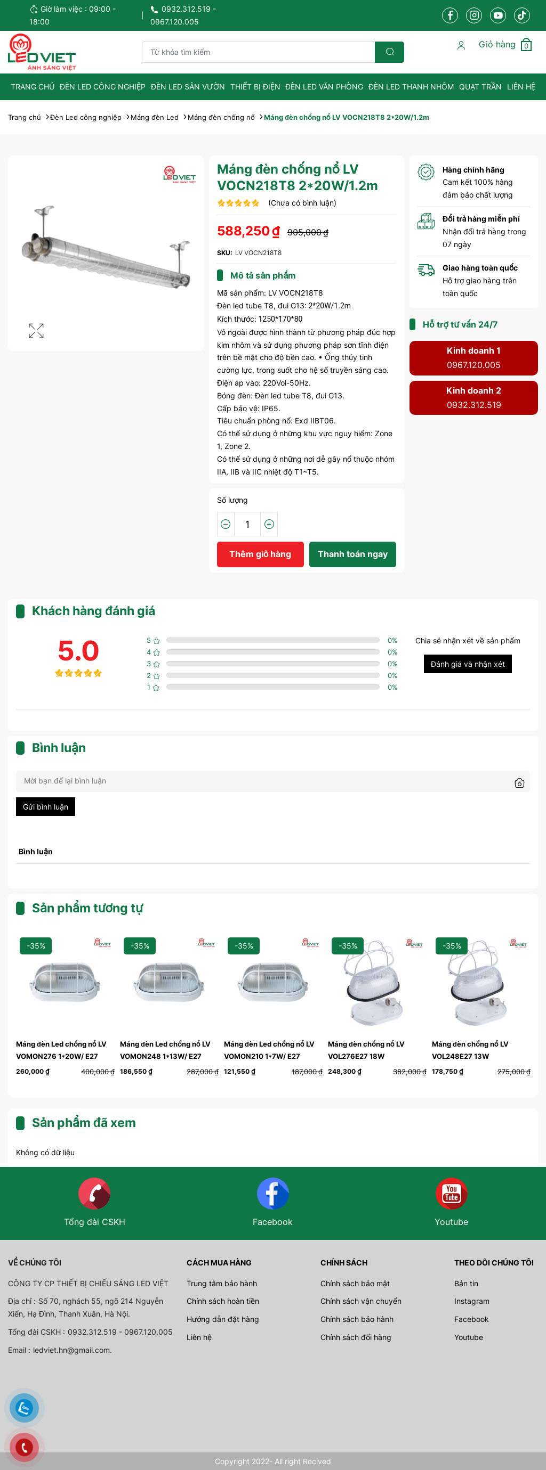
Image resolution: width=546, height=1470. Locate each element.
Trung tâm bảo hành (222, 1283)
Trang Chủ (32, 86)
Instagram (471, 1300)
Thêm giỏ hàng (260, 554)
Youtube (468, 1337)
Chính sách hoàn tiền (223, 1300)
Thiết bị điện (255, 86)
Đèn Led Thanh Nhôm (411, 86)
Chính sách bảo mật (355, 1283)
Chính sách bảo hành (357, 1319)
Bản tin (466, 1283)
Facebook (471, 1319)
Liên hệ (521, 86)
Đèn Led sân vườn (188, 86)
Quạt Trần (480, 86)
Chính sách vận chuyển (361, 1300)
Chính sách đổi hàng (355, 1337)
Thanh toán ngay (353, 554)
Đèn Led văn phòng (324, 86)
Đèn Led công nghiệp (103, 86)
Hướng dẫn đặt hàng (223, 1319)
